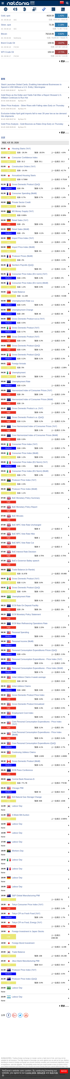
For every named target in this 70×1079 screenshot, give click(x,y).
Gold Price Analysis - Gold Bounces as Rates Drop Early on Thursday (32, 124)
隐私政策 (41, 1073)
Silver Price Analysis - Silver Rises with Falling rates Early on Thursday (32, 105)
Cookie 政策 (30, 1073)
